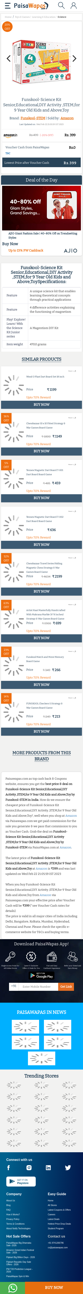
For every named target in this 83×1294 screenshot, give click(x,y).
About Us (10, 1200)
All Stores (52, 1205)
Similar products (41, 359)
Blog (8, 1205)
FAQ (8, 1210)
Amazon (67, 118)
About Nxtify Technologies (18, 1228)
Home (51, 1200)
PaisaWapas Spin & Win (17, 1276)
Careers (51, 1214)
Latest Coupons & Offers (59, 1210)
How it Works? (13, 1214)
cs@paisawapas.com (58, 1247)
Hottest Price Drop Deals (59, 1224)
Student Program (56, 1228)
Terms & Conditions (15, 1224)
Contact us (56, 1236)
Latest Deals (54, 1219)
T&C (7, 153)
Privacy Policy (12, 1219)
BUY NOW (54, 1287)
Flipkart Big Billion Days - (20, 1257)
